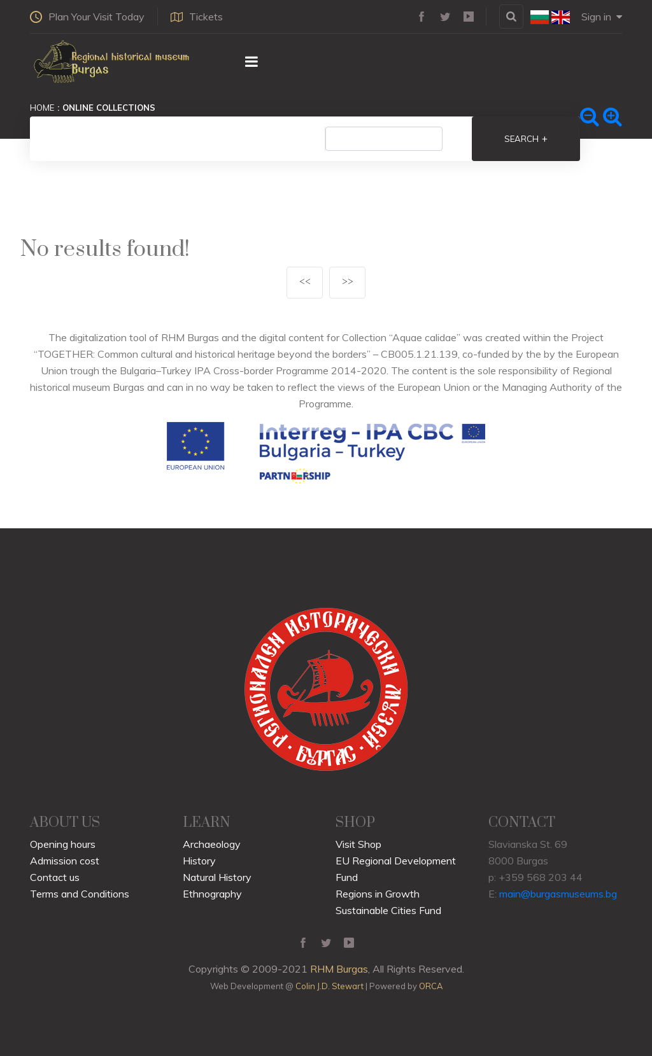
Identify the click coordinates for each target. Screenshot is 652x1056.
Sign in (601, 16)
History (199, 860)
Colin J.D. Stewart (329, 986)
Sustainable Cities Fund (388, 910)
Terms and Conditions (79, 893)
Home (42, 107)
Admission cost (64, 860)
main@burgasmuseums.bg (558, 893)
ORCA (431, 986)
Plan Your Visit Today (87, 16)
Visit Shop (358, 844)
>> (347, 282)
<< (305, 282)
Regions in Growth (378, 893)
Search (526, 138)
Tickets (197, 16)
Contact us (55, 877)
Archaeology (212, 844)
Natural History (217, 877)
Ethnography (212, 893)
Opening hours (63, 844)
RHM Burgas (339, 968)
